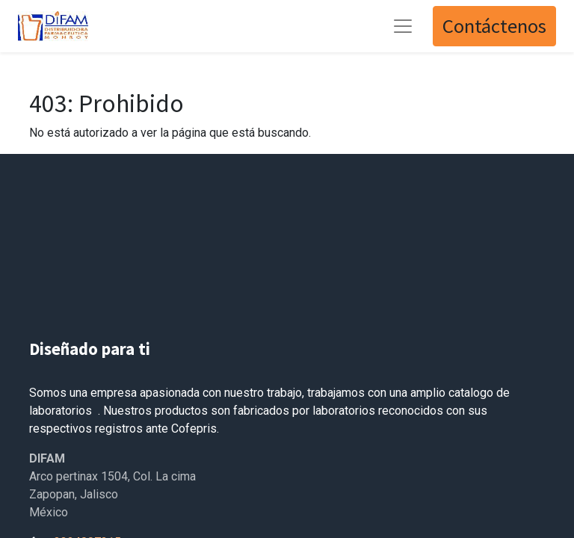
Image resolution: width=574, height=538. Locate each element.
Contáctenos (494, 25)
